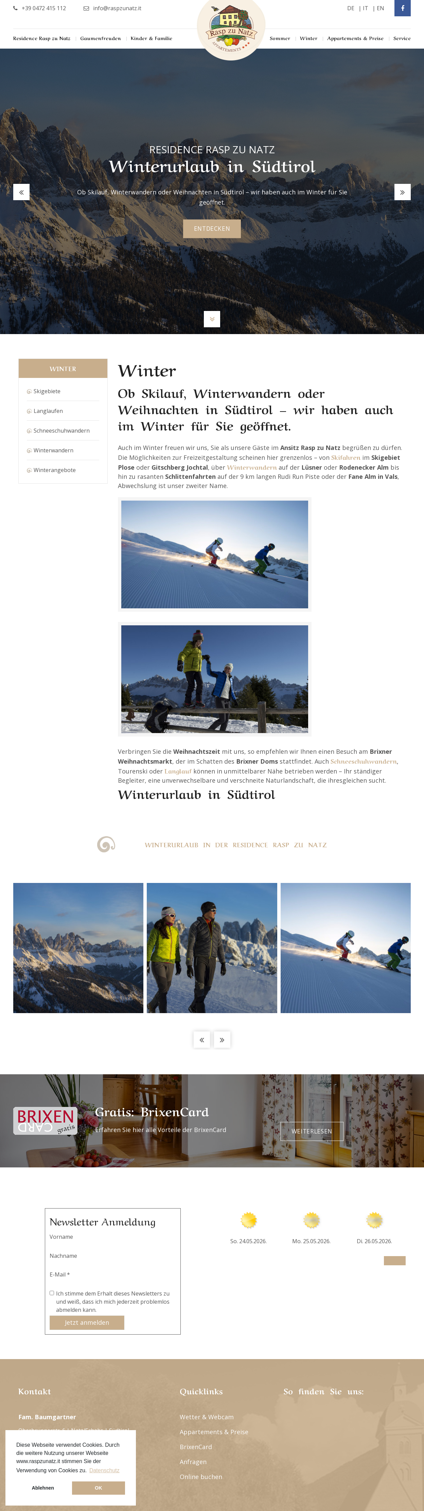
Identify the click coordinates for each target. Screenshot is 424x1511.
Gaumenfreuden (100, 37)
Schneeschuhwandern (62, 430)
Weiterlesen (371, 967)
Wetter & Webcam (207, 1263)
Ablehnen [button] (43, 1488)
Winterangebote (55, 470)
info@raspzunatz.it (52, 1317)
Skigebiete (47, 391)
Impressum (344, 1433)
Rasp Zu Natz (231, 30)
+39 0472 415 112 (48, 1290)
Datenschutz (384, 1433)
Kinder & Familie (151, 37)
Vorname (61, 1083)
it (365, 8)
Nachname (63, 1102)
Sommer (280, 37)
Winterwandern (53, 450)
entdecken (212, 229)
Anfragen (193, 1308)
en (380, 8)
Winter (308, 37)
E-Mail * (60, 1121)
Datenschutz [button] (104, 1470)
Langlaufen (48, 411)
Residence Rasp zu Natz (41, 37)
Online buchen (201, 1323)
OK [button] (98, 1488)
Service (402, 37)
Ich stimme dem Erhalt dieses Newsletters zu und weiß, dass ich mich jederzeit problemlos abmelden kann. (113, 1148)
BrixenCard (196, 1293)
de (350, 8)
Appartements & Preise (355, 37)
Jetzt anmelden (87, 1169)
